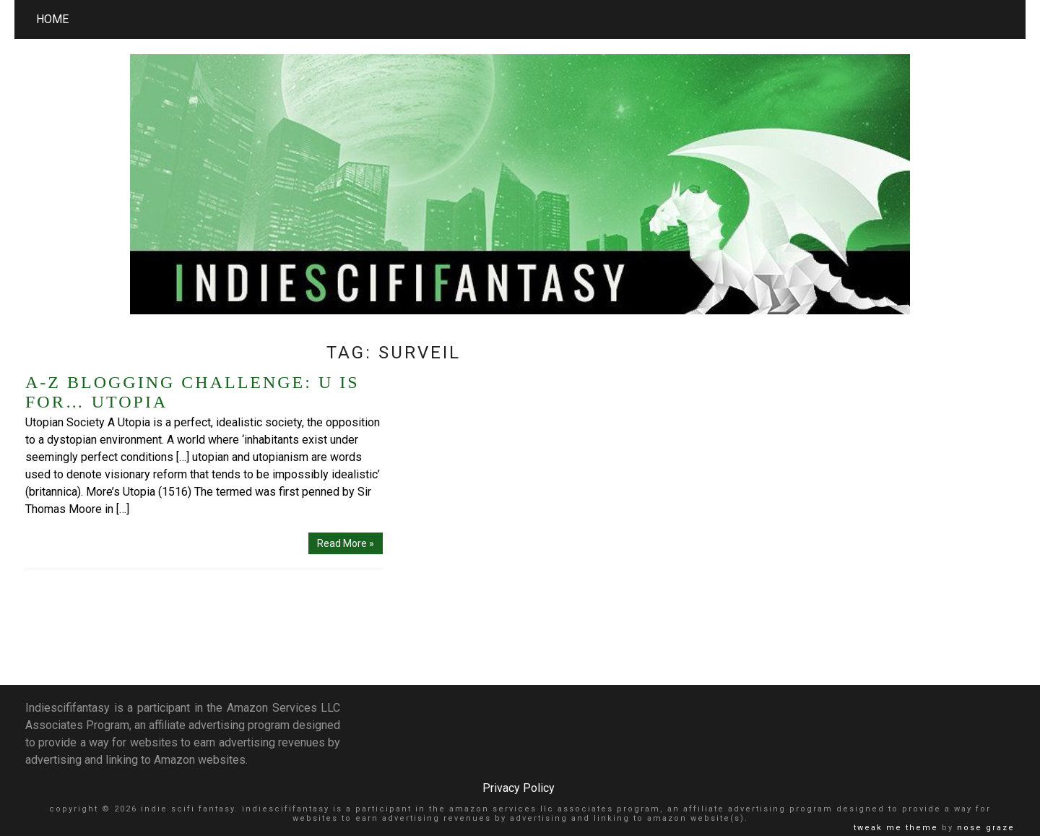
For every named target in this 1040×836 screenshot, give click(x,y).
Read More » (345, 543)
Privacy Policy (518, 788)
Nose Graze (986, 827)
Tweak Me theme (896, 827)
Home (52, 19)
